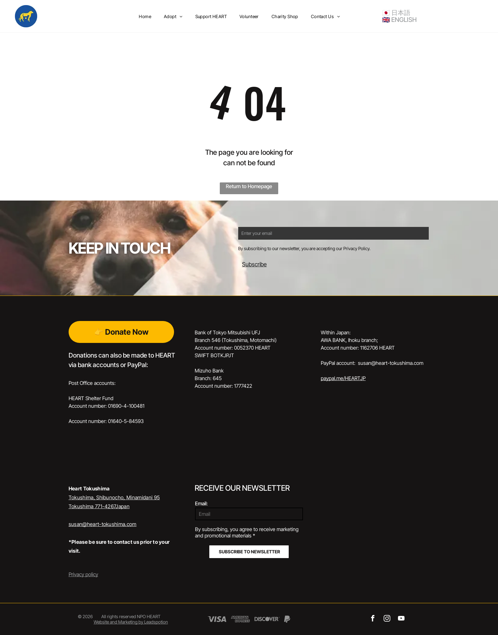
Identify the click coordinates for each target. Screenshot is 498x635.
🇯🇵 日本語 (396, 13)
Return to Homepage (249, 186)
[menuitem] (145, 16)
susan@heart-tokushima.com (103, 524)
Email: (201, 503)
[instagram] (387, 619)
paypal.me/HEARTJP (343, 378)
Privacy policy (83, 574)
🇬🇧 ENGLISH (399, 20)
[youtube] (401, 619)
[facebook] (373, 619)
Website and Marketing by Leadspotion (131, 622)
